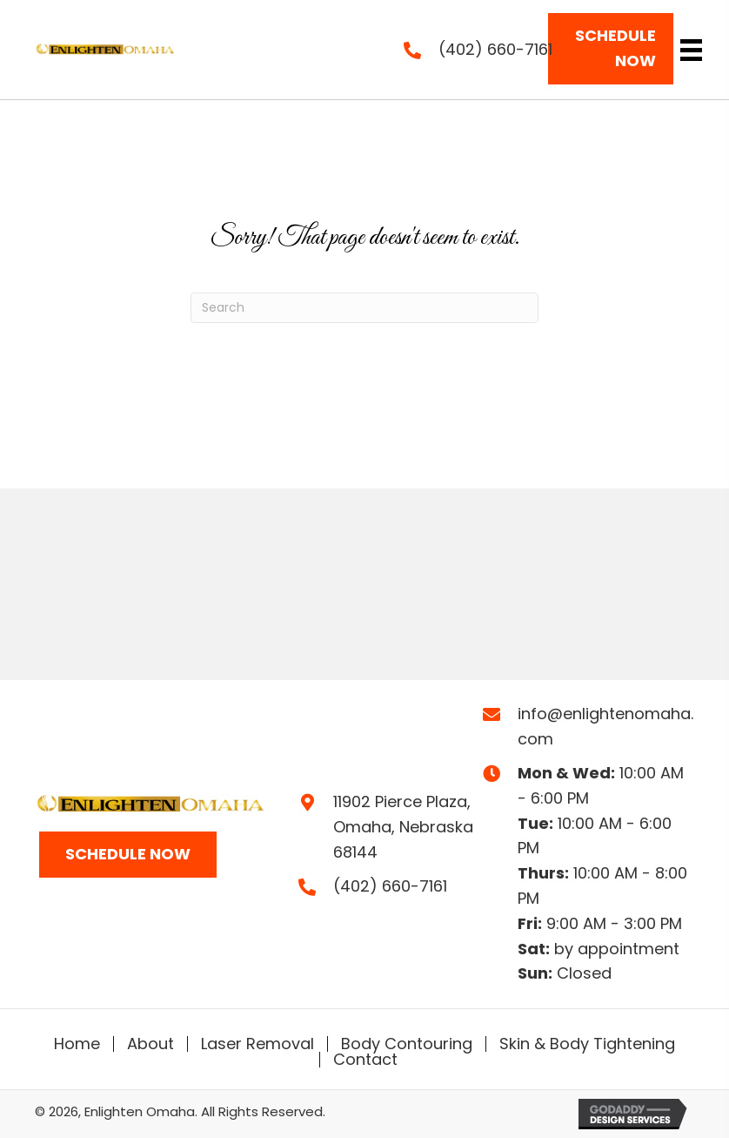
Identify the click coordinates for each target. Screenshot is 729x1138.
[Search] (364, 308)
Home (77, 1044)
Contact (365, 1059)
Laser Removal (257, 1044)
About (150, 1044)
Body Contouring (406, 1044)
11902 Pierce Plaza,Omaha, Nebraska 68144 (403, 827)
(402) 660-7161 (495, 49)
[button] (610, 48)
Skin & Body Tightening (587, 1044)
